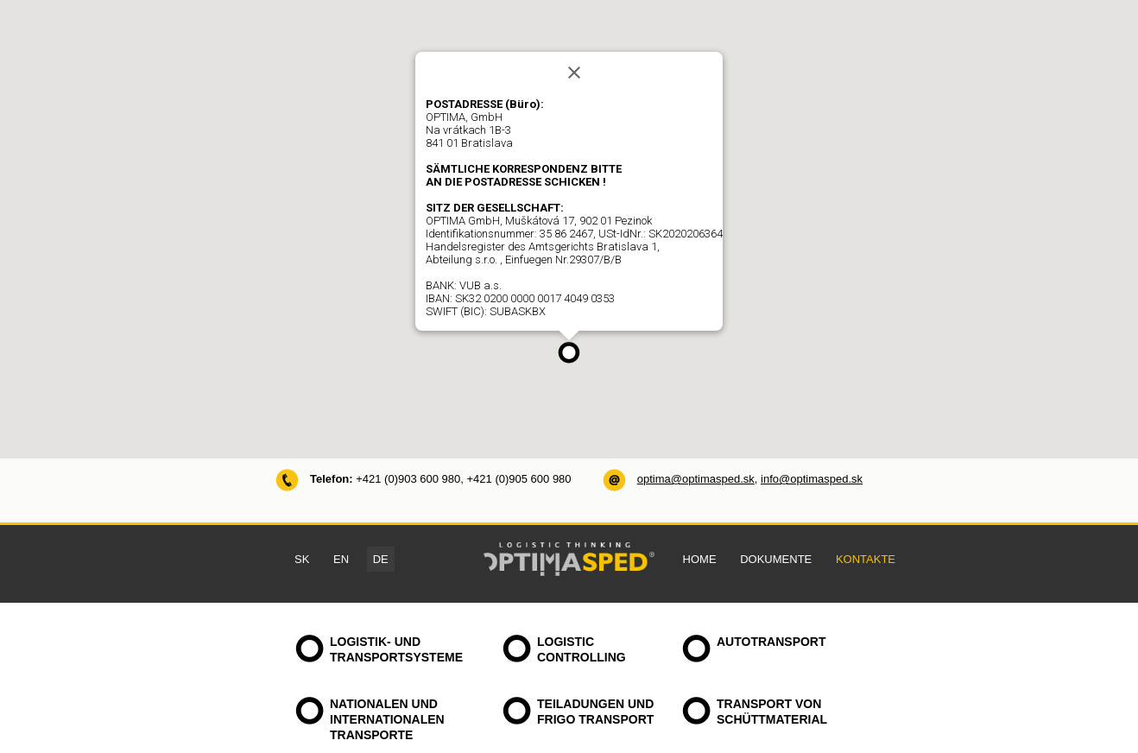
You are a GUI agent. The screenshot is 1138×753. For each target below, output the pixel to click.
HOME (700, 559)
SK (301, 559)
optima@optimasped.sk (696, 478)
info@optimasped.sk (812, 478)
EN (341, 559)
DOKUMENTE (776, 559)
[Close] (574, 72)
